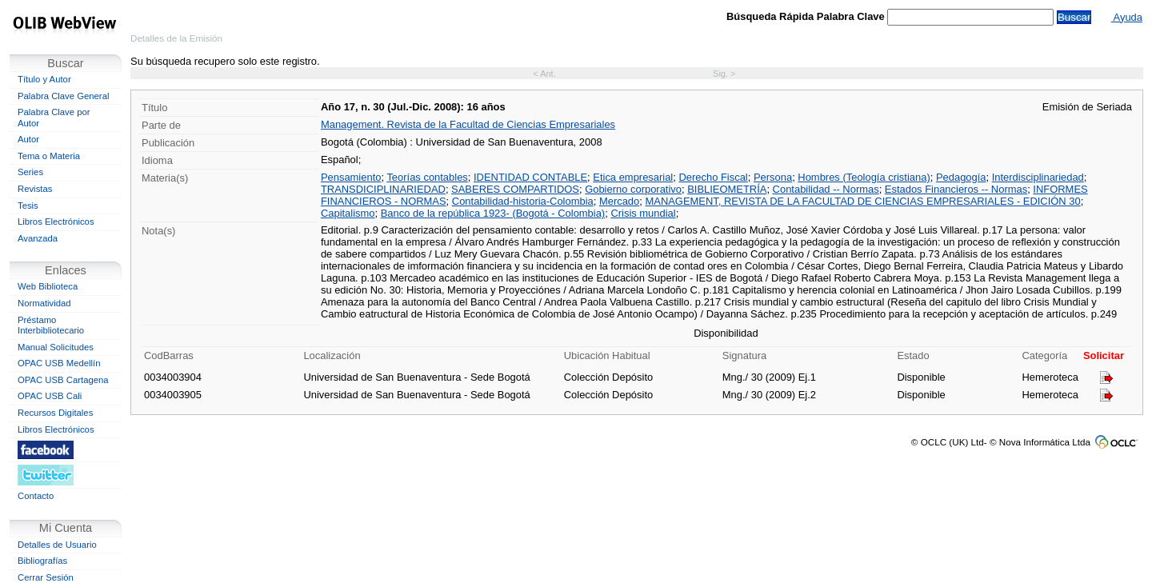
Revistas (35, 189)
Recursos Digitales (55, 412)
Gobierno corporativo (633, 189)
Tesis (28, 205)
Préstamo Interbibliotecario (51, 325)
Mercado (619, 201)
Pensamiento (351, 177)
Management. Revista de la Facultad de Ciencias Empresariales (468, 124)
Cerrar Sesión (46, 577)
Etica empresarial (633, 177)
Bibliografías (42, 560)
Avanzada (38, 238)
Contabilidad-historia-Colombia (523, 201)
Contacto (36, 496)
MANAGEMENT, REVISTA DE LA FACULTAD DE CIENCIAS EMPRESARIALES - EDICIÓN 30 (862, 201)
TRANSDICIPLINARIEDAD (383, 189)
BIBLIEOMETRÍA (726, 189)
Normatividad (44, 303)
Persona (773, 177)
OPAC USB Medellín (59, 363)
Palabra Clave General (63, 96)
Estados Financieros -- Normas (956, 189)
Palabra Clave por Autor (54, 117)
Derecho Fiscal (712, 177)
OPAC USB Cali (50, 396)
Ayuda (1126, 17)
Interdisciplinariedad (1038, 177)
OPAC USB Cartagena (63, 380)
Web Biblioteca (48, 286)
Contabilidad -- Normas (826, 189)
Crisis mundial (642, 213)
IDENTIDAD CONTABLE (530, 177)
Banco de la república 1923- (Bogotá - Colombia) (493, 213)
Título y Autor (44, 79)
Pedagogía (961, 177)
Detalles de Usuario (57, 544)
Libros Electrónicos (56, 221)
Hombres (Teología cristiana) (864, 177)
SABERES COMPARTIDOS (515, 189)
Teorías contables (426, 177)
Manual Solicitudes (56, 347)
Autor (28, 139)
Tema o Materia (49, 156)
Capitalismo (348, 213)
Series (30, 172)
